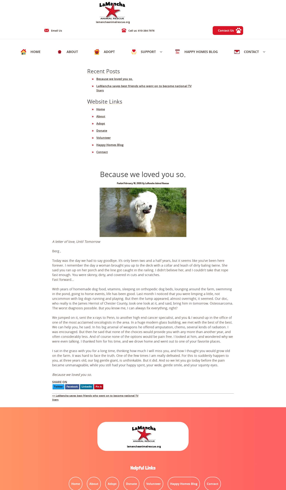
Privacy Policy (54, 475)
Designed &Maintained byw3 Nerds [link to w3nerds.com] (257, 472)
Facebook (122, 285)
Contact (71, 475)
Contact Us (252, 12)
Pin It (149, 285)
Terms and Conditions (29, 475)
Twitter (108, 285)
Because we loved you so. (44, 66)
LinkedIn (137, 285)
